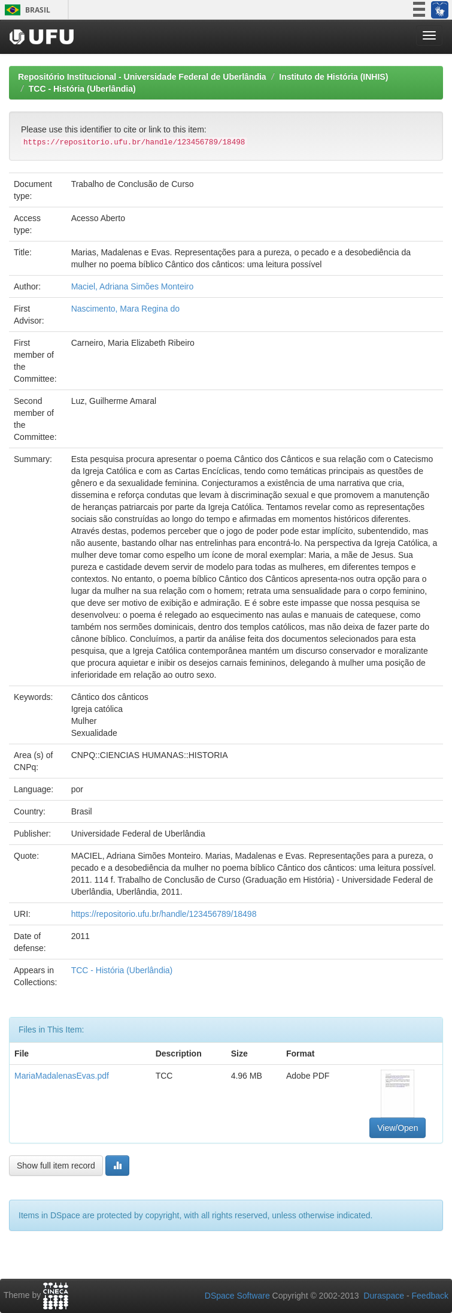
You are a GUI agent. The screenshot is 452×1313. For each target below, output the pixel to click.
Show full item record (56, 1165)
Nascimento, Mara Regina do (125, 308)
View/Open (397, 1128)
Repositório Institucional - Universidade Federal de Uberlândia (142, 77)
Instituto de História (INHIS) (333, 77)
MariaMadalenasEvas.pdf (61, 1075)
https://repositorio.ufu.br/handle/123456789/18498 (164, 914)
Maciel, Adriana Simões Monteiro (132, 286)
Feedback (430, 1295)
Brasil (25, 10)
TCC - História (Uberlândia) (82, 88)
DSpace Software (237, 1295)
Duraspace (383, 1295)
